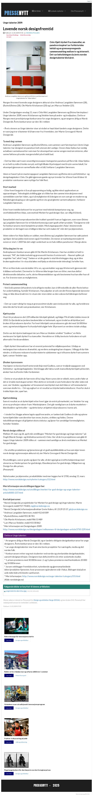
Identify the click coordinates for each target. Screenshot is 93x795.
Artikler (37, 11)
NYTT (23, 13)
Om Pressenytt (78, 11)
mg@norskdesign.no (40, 506)
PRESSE (11, 13)
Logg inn (89, 1)
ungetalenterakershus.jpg (16, 591)
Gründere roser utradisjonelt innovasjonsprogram (24, 704)
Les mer (9, 640)
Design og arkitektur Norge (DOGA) (47, 600)
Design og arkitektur (22, 640)
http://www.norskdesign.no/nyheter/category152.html (29, 479)
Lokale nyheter (57, 11)
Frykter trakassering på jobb (15, 738)
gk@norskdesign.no (78, 509)
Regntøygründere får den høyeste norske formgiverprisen (27, 770)
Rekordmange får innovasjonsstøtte (19, 636)
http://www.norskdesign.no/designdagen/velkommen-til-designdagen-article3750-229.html (46, 529)
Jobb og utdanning (21, 742)
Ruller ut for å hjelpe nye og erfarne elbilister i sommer (26, 672)
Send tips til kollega (12, 35)
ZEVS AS (87, 794)
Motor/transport (21, 675)
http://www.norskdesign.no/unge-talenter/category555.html (51, 576)
